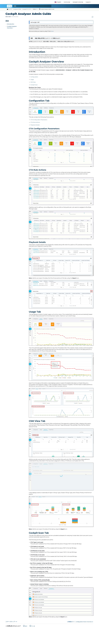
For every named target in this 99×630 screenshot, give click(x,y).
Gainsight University (78, 2)
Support (88, 2)
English (58, 2)
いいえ (33, 626)
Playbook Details (35, 125)
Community (67, 2)
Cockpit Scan (34, 85)
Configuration (34, 77)
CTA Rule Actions (35, 122)
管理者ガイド (35, 9)
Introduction (10, 24)
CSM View (33, 82)
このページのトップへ (11, 621)
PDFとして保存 (92, 17)
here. (52, 31)
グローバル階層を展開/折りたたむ (8, 9)
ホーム (10, 9)
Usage (32, 79)
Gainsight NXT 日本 (17, 9)
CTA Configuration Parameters (38, 119)
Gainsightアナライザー (26, 9)
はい (26, 626)
